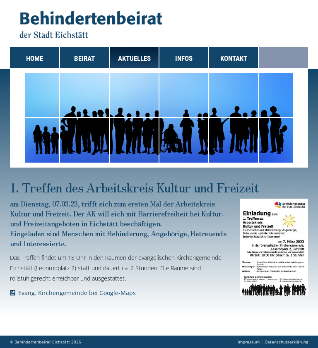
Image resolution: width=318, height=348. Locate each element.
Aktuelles (134, 58)
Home (34, 58)
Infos (184, 58)
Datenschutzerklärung (286, 342)
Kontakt (233, 58)
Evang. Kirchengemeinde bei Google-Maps (77, 293)
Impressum (249, 342)
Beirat (84, 58)
